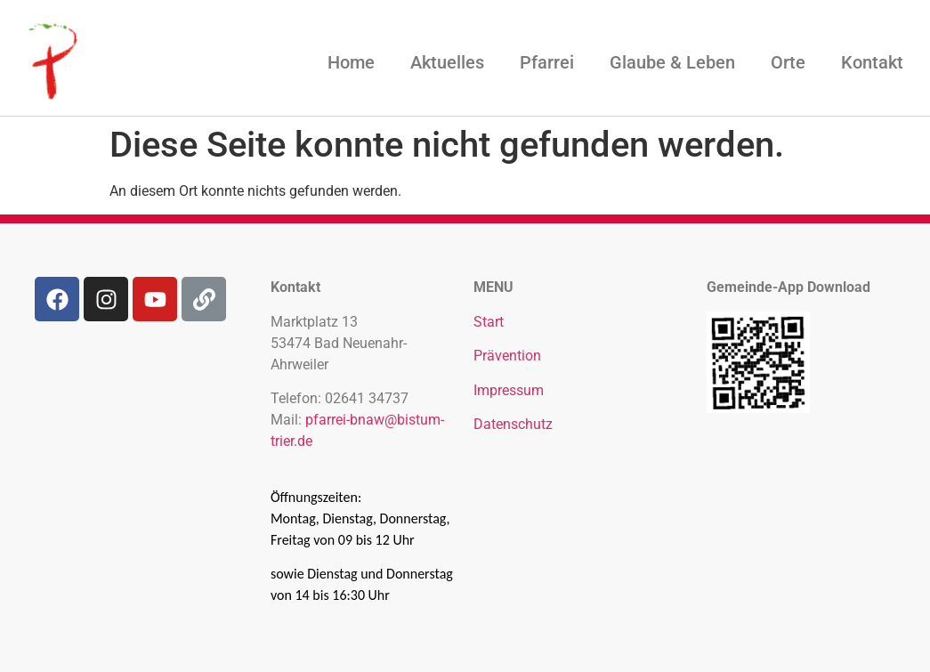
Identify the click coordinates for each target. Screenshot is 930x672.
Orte (788, 62)
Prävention (507, 355)
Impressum (508, 390)
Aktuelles (447, 62)
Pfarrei (547, 62)
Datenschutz (513, 424)
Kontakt (872, 62)
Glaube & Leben (672, 62)
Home (351, 62)
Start (488, 321)
